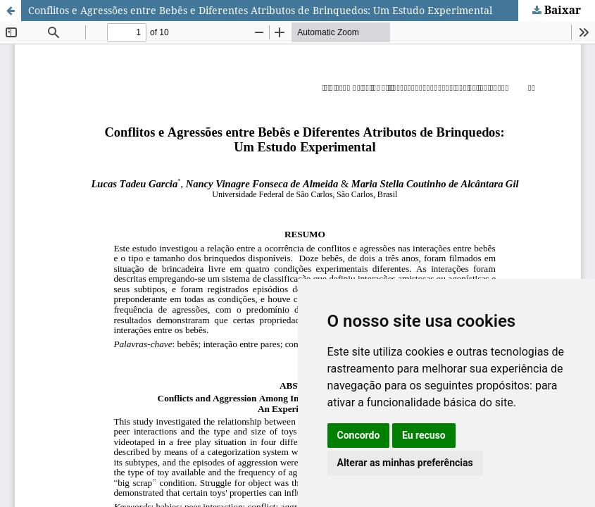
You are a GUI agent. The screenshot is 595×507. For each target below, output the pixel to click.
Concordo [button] (358, 435)
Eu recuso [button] (424, 435)
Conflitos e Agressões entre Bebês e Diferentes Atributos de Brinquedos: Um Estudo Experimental (260, 10)
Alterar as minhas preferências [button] (405, 462)
